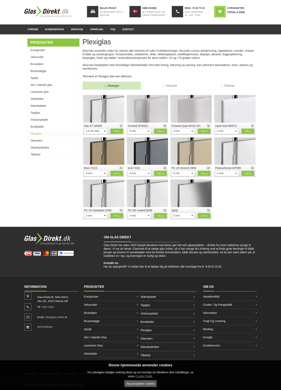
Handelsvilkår (211, 296)
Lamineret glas (40, 91)
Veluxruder (37, 57)
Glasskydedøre (40, 147)
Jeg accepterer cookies (140, 383)
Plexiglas (36, 133)
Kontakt (128, 29)
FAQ (112, 29)
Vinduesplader (39, 119)
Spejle (34, 78)
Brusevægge (38, 71)
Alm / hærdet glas (41, 84)
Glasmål (170, 85)
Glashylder (37, 98)
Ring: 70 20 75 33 (195, 8)
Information (210, 312)
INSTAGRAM (44, 326)
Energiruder (38, 50)
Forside (33, 29)
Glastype (111, 85)
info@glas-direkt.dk (56, 317)
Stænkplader (38, 105)
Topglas (35, 112)
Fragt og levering (214, 321)
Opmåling (96, 29)
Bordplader (37, 126)
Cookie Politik (143, 376)
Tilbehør (36, 154)
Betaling (208, 329)
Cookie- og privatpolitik (217, 304)
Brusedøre (37, 64)
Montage (77, 29)
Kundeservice (54, 29)
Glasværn (37, 140)
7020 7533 (48, 307)
